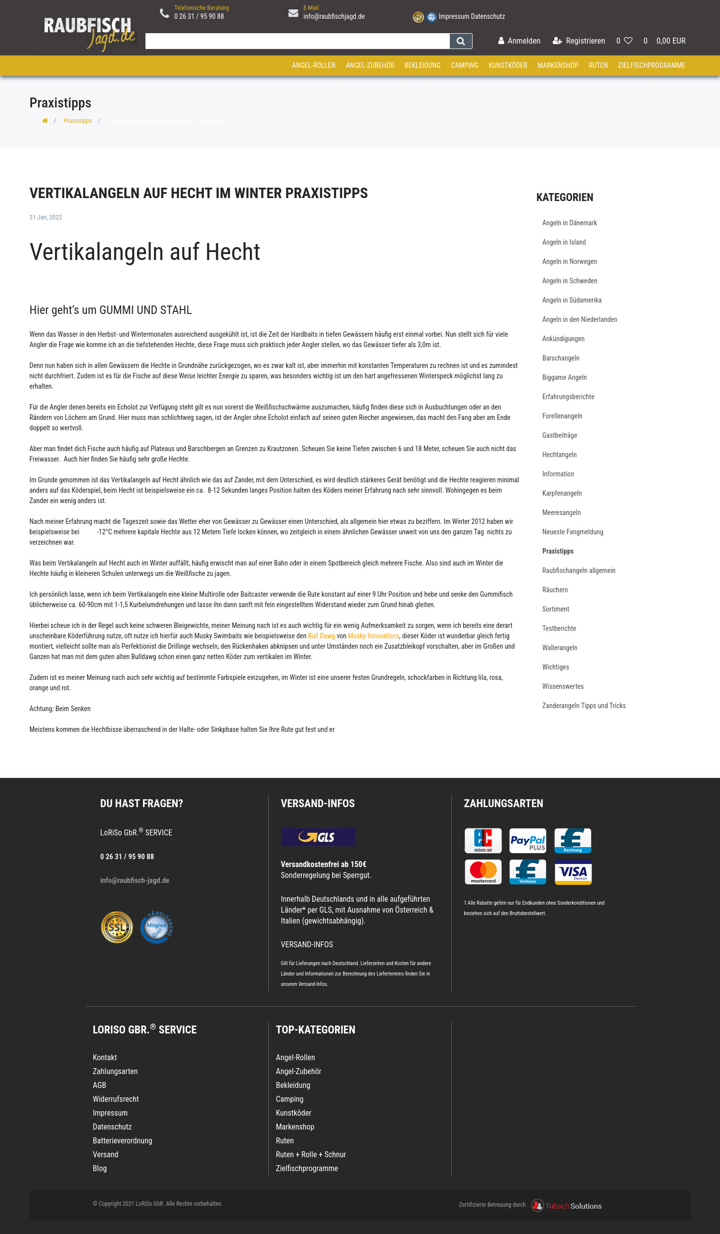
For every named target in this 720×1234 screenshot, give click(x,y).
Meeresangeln (561, 512)
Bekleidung (422, 65)
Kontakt (105, 1057)
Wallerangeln (559, 648)
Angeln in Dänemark (569, 223)
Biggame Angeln (564, 377)
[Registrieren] (579, 41)
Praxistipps (77, 120)
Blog (100, 1168)
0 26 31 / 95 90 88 (199, 16)
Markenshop (557, 65)
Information (558, 474)
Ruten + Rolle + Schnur (311, 1154)
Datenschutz (488, 16)
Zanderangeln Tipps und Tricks (584, 706)
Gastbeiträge (559, 435)
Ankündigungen (563, 339)
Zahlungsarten (503, 803)
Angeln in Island (564, 242)
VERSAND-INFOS (318, 803)
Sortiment (555, 609)
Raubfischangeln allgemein (579, 570)
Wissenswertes (563, 686)
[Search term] (295, 41)
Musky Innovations (373, 636)
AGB (99, 1085)
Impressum (454, 16)
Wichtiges (555, 667)
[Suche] (461, 41)
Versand (106, 1154)
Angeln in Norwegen (569, 261)
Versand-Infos (312, 984)
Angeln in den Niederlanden (579, 319)
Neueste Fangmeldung (572, 532)
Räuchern (555, 590)
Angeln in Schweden (569, 281)
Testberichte (559, 628)
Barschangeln (560, 358)
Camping (465, 65)
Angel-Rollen (314, 65)
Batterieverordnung (122, 1140)
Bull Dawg (321, 636)
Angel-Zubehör (370, 65)
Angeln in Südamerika (572, 300)
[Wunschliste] (624, 41)
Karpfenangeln (562, 493)
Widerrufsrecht (116, 1099)
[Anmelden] (519, 41)
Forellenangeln (562, 416)
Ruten (598, 65)
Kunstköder (508, 65)
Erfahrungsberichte (568, 397)
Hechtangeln (559, 455)
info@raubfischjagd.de (334, 16)
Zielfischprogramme (651, 65)
